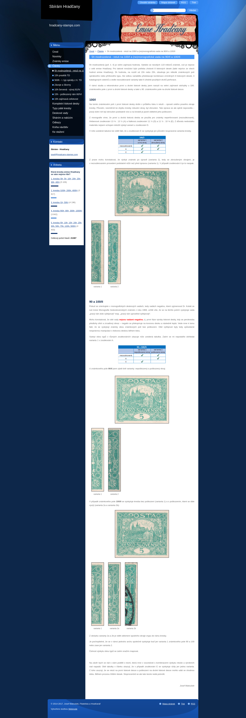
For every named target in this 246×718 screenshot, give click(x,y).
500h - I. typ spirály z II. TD (68, 80)
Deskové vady (60, 113)
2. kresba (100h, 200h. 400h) (64, 190)
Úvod (55, 51)
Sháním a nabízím (62, 117)
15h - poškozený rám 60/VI (68, 94)
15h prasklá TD (62, 75)
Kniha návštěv (60, 127)
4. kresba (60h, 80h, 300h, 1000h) (66, 211)
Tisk (183, 704)
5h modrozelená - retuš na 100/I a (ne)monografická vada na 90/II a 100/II (71, 71)
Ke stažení (58, 132)
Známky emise (60, 61)
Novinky (56, 56)
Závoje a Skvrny (62, 85)
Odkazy (56, 122)
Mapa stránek (168, 704)
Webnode (72, 709)
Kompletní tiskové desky (65, 103)
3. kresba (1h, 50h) (59, 202)
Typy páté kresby (61, 108)
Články (56, 66)
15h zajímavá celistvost (66, 99)
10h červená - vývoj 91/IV (67, 89)
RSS (193, 704)
